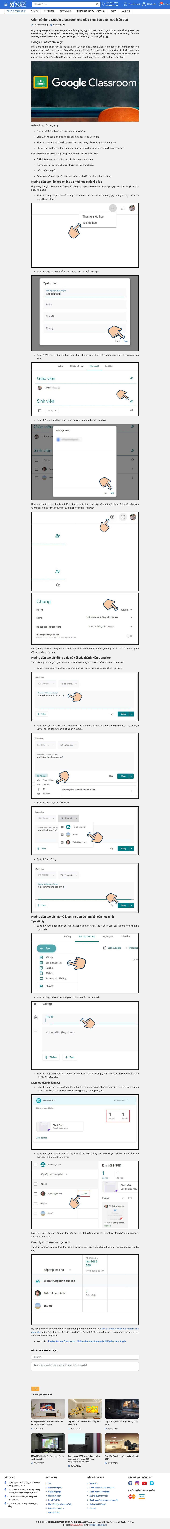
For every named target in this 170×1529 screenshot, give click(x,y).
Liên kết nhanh (95, 1477)
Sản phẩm (51, 1477)
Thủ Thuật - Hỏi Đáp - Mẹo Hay (91, 11)
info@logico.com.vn (98, 1525)
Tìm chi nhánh (131, 4)
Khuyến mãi (49, 11)
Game (113, 11)
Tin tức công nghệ (16, 11)
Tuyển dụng (65, 11)
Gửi (35, 1389)
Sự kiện (34, 11)
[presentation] (51, 1378)
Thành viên (149, 4)
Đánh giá (125, 11)
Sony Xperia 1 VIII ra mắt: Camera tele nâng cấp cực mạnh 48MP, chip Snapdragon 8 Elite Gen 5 (84, 1459)
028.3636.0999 (76, 1525)
